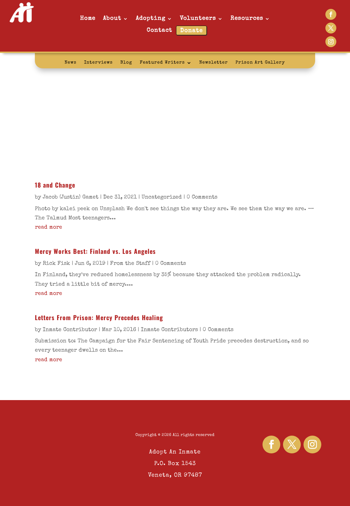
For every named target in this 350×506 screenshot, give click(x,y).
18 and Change (55, 184)
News (71, 62)
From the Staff (130, 263)
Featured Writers (162, 62)
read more (48, 227)
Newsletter (213, 62)
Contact (159, 30)
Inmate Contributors (169, 330)
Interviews (98, 62)
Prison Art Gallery (260, 62)
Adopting (150, 19)
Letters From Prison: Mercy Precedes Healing (99, 317)
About (112, 19)
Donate (191, 31)
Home (87, 19)
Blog (126, 62)
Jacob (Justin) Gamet (70, 197)
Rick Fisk (56, 263)
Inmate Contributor (70, 330)
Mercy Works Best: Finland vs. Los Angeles (95, 251)
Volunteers (198, 19)
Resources (246, 19)
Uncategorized (162, 197)
